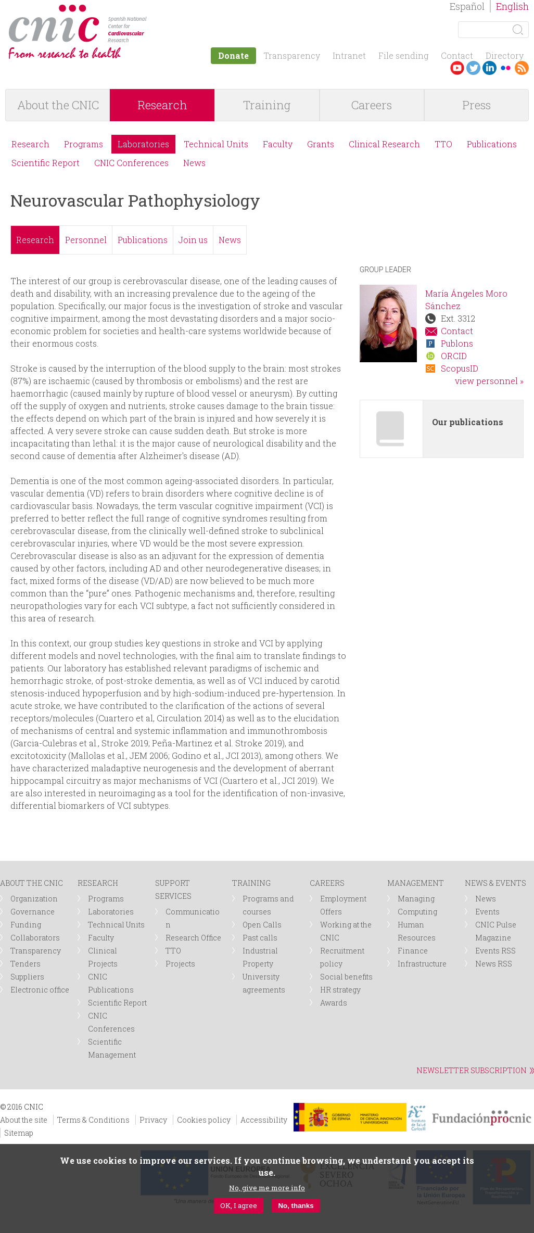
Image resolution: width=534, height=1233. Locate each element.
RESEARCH (98, 883)
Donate (233, 55)
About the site (23, 1120)
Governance (32, 912)
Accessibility (263, 1120)
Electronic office (39, 990)
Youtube (457, 68)
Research (162, 104)
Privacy (153, 1120)
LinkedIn (489, 68)
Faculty (278, 143)
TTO (443, 143)
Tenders (25, 964)
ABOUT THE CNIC (31, 883)
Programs (83, 143)
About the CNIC (58, 104)
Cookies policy (204, 1120)
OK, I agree (238, 1205)
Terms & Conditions (93, 1120)
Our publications (467, 421)
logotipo (154, 9)
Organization (34, 899)
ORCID (454, 355)
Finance (413, 951)
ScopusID (459, 368)
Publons (457, 343)
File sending (403, 55)
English (512, 6)
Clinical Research (384, 143)
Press (476, 104)
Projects (180, 964)
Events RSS (495, 951)
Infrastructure (422, 964)
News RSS (493, 964)
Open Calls (262, 925)
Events (487, 912)
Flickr (506, 68)
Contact (457, 55)
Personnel (86, 239)
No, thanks (295, 1206)
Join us (193, 239)
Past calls (260, 938)
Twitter (473, 68)
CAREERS (327, 883)
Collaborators (35, 938)
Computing (417, 912)
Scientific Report (45, 162)
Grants (320, 143)
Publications (492, 143)
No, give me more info (267, 1187)
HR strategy (340, 990)
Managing (416, 899)
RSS (522, 68)
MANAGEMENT (415, 883)
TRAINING (251, 883)
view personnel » (489, 380)
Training (266, 104)
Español (467, 6)
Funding (25, 925)
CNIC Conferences (131, 162)
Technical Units (216, 143)
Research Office (193, 938)
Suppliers (27, 977)
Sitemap (18, 1133)
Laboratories (143, 143)
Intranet (349, 55)
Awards (333, 1003)
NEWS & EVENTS (495, 883)
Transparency (291, 55)
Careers (371, 104)
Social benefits (346, 977)
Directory (505, 55)
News (194, 162)
